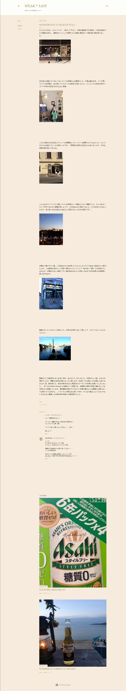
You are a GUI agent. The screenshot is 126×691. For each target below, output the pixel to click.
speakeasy (48, 438)
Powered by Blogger (63, 685)
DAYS (19, 29)
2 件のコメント (47, 672)
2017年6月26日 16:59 (55, 415)
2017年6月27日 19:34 (59, 438)
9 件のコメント (47, 593)
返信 (46, 434)
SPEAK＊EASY (36, 6)
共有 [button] (19, 21)
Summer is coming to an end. (57, 668)
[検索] (107, 6)
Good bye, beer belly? (52, 589)
